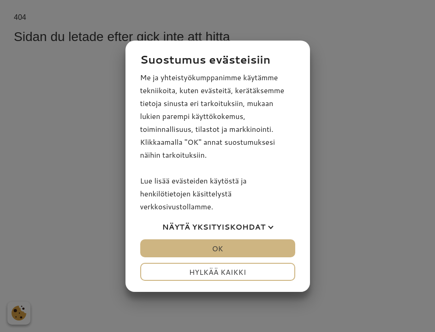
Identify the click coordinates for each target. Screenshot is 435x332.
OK (217, 248)
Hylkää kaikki (217, 272)
